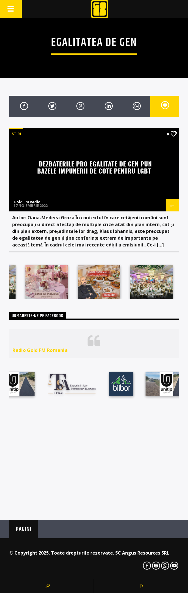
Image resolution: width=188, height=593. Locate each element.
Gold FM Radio (27, 201)
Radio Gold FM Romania (40, 350)
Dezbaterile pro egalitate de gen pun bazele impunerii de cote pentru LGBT (94, 167)
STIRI (16, 133)
